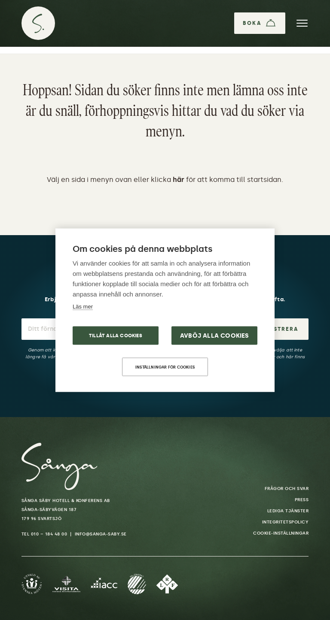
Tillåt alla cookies (115, 335)
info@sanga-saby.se (101, 534)
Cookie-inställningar (281, 533)
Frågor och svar (287, 488)
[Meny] (302, 23)
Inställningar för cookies (165, 366)
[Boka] (259, 23)
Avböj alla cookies (214, 335)
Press (302, 499)
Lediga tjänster (288, 511)
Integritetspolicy (285, 522)
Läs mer (83, 306)
